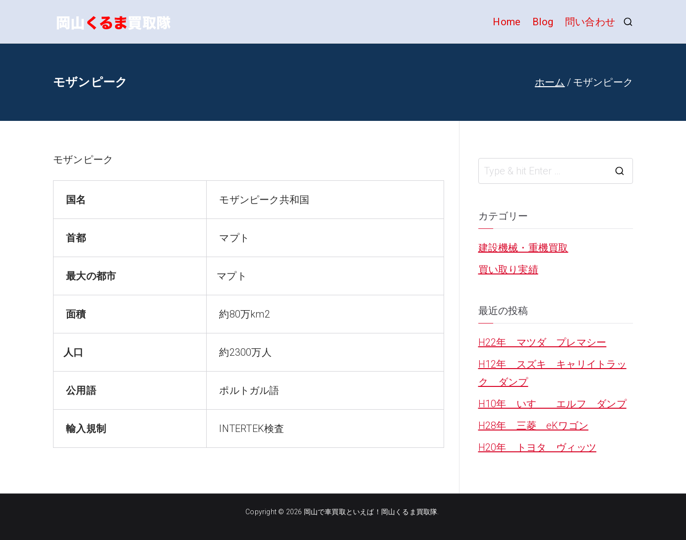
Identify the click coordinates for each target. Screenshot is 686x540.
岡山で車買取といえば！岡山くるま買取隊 (371, 512)
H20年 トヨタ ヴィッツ (537, 447)
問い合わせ (590, 22)
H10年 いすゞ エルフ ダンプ (552, 404)
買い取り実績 (508, 269)
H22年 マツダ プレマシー (542, 342)
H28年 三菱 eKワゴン (533, 426)
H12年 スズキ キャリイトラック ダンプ (552, 373)
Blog (542, 22)
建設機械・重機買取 (523, 248)
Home (506, 22)
